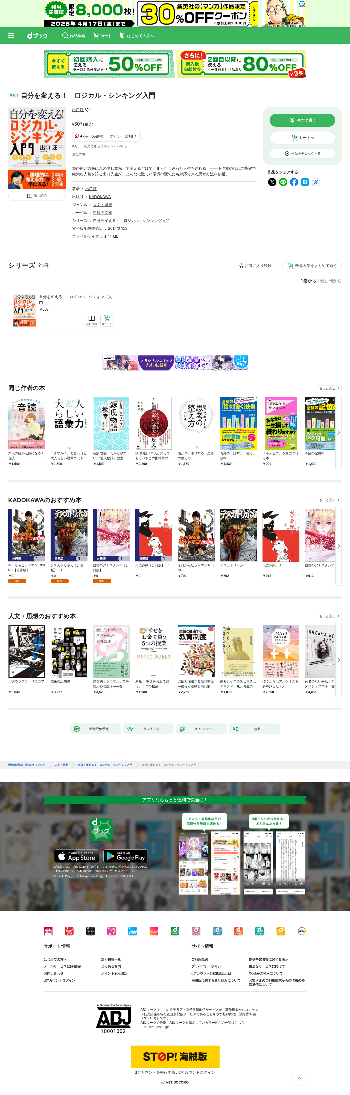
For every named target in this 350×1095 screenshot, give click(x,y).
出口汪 (78, 110)
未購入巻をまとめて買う (316, 265)
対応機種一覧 (111, 959)
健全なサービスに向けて (267, 966)
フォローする (87, 110)
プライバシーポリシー (207, 966)
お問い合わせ (53, 973)
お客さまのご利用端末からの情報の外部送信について (277, 983)
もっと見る (327, 388)
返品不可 (78, 155)
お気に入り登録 (258, 265)
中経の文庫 (102, 212)
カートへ (306, 138)
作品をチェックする (306, 153)
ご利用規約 (199, 959)
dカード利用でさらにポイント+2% (97, 146)
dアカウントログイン (59, 980)
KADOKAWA (100, 197)
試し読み (40, 196)
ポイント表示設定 (114, 973)
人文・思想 (102, 204)
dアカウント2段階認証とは (211, 973)
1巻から (308, 281)
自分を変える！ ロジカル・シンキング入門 (75, 300)
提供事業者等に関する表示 (268, 959)
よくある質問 (111, 966)
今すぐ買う (306, 120)
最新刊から (331, 281)
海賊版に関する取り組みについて (216, 980)
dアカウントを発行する (155, 1072)
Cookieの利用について (266, 973)
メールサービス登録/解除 (62, 966)
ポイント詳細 (121, 136)
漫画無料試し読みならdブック (26, 765)
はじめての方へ (55, 959)
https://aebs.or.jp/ (156, 1027)
